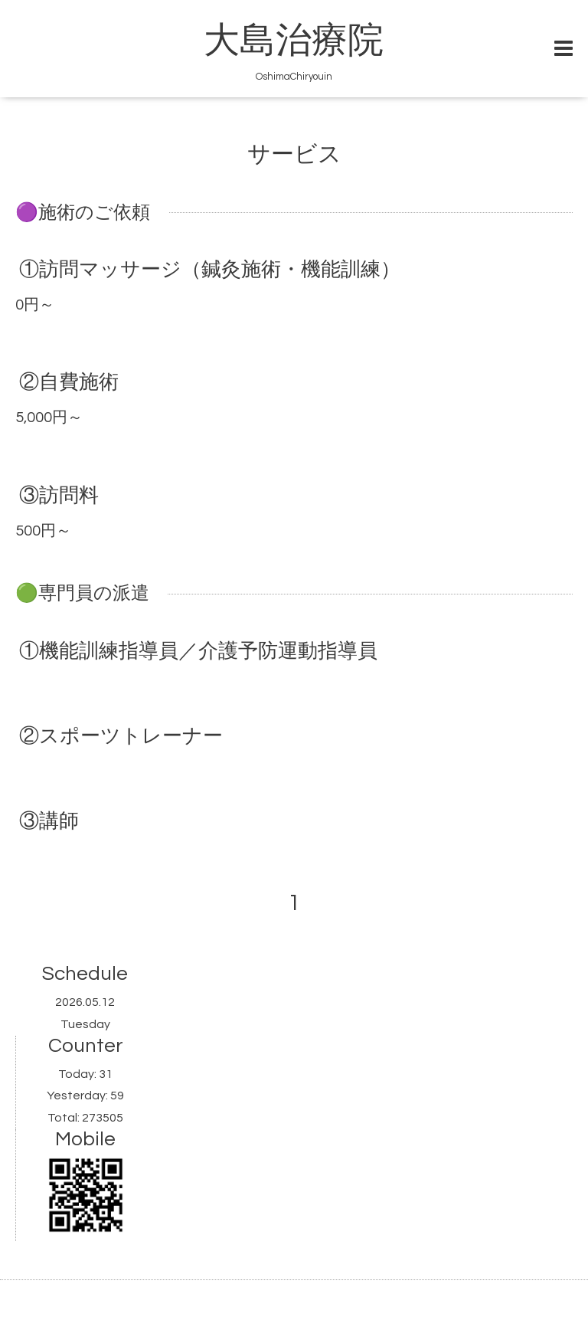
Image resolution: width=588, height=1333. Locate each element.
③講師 (49, 821)
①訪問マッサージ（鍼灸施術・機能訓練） (209, 270)
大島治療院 (294, 41)
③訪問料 (59, 495)
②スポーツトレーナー (121, 736)
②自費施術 (69, 382)
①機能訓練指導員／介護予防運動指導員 (198, 650)
